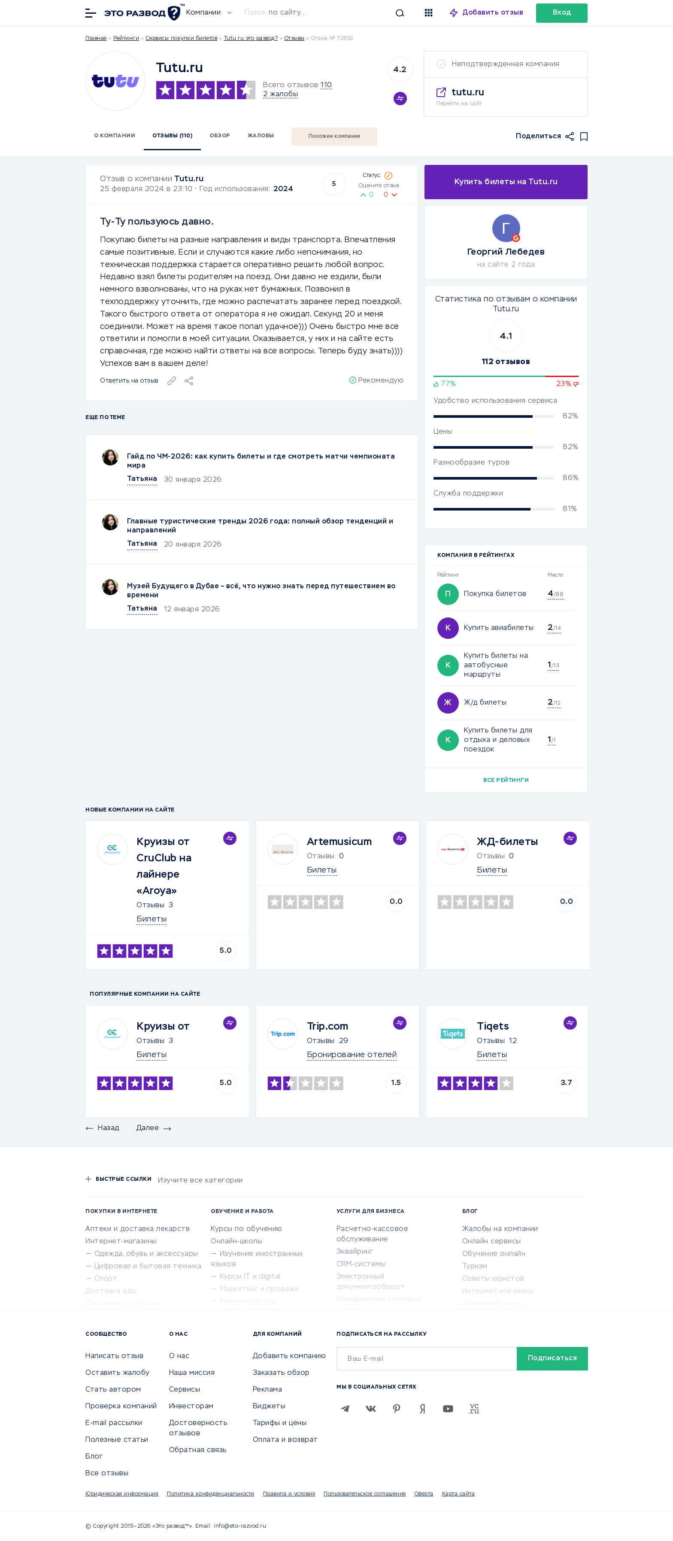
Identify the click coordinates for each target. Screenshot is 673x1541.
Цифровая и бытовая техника (148, 1266)
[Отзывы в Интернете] (143, 12)
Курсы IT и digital (250, 1277)
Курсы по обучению (246, 1229)
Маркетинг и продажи (259, 1289)
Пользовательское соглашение (365, 1494)
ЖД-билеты (507, 842)
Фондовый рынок (493, 1304)
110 (326, 85)
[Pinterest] (396, 1408)
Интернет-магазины (121, 1241)
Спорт (106, 1279)
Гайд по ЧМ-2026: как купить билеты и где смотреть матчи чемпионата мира (261, 461)
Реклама (267, 1389)
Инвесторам (191, 1406)
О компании (114, 136)
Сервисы (184, 1389)
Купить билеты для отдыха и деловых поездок (498, 740)
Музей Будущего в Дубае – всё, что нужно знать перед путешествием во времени (261, 591)
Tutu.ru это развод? (251, 38)
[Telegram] (345, 1408)
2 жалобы (280, 94)
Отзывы (150, 905)
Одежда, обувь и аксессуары (146, 1254)
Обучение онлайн (494, 1254)
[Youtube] (448, 1408)
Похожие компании (335, 136)
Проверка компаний (121, 1406)
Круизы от (163, 1026)
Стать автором (113, 1389)
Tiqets (493, 1026)
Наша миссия (192, 1373)
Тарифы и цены (280, 1423)
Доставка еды (110, 1291)
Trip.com (328, 1026)
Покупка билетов (495, 594)
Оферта (424, 1494)
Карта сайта (458, 1494)
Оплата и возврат (285, 1440)
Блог (94, 1456)
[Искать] (329, 12)
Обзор (219, 136)
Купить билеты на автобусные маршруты (496, 665)
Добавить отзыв (493, 12)
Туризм (475, 1266)
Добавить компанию (289, 1356)
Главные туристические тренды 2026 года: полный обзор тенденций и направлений (260, 526)
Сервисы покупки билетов (182, 38)
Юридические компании (379, 1299)
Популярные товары (122, 1304)
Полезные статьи (117, 1440)
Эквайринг (354, 1252)
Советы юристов (493, 1279)
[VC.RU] (473, 1408)
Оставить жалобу (117, 1373)
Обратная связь (198, 1450)
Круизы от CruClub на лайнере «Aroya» (163, 866)
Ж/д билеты (485, 702)
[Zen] (422, 1408)
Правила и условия (289, 1494)
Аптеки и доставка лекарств (137, 1229)
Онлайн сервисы (491, 1241)
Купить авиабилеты (499, 628)
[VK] (370, 1408)
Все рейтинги (506, 780)
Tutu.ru (189, 179)
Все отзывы (106, 1473)
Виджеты (269, 1406)
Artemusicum (339, 842)
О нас (179, 1356)
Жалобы (261, 136)
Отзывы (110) (172, 136)
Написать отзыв (114, 1356)
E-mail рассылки (113, 1423)
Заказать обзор (281, 1373)
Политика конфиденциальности (211, 1494)
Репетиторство (248, 1301)
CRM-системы (361, 1264)
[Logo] (115, 81)
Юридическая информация (121, 1494)
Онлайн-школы (236, 1241)
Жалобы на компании (500, 1229)
